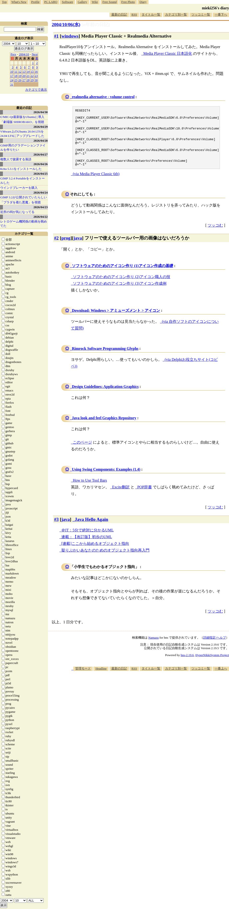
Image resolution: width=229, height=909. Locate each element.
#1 (56, 36)
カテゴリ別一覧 (176, 14)
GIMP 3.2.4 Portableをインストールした (22, 180)
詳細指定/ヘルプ (214, 649)
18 (15, 76)
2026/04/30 (41, 112)
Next (35, 54)
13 (24, 71)
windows (69, 36)
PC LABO (50, 2)
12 (20, 71)
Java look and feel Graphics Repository (104, 429)
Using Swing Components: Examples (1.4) (106, 481)
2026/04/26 (41, 164)
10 (11, 71)
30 (36, 80)
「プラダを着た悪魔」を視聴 (20, 202)
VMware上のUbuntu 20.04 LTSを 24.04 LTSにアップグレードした (22, 134)
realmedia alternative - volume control (103, 97)
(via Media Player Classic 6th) (96, 185)
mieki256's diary (215, 8)
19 (20, 76)
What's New (18, 2)
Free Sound (110, 2)
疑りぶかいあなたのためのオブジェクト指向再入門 (105, 562)
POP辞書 (144, 498)
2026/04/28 (41, 140)
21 (28, 76)
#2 (56, 249)
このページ (82, 454)
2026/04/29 (41, 126)
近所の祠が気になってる (17, 212)
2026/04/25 (41, 173)
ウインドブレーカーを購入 (19, 188)
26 (20, 80)
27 (24, 80)
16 (36, 71)
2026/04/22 (41, 216)
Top (4, 2)
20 (24, 76)
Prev (13, 54)
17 (11, 76)
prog (65, 249)
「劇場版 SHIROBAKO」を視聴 (22, 122)
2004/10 (24, 54)
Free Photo (128, 2)
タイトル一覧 (151, 14)
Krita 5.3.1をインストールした (21, 169)
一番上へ (221, 680)
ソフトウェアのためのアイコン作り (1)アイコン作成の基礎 (122, 277)
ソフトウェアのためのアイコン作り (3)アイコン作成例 (119, 295)
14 (28, 71)
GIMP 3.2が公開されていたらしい (23, 197)
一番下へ (221, 14)
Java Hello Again (91, 530)
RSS (134, 14)
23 (36, 76)
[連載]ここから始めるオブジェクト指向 (95, 555)
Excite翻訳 (121, 498)
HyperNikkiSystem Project (212, 666)
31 (11, 84)
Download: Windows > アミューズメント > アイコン (116, 322)
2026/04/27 (41, 154)
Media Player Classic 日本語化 (167, 53)
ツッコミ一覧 (200, 14)
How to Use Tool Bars (90, 492)
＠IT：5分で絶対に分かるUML (87, 542)
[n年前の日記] (95, 24)
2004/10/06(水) (66, 24)
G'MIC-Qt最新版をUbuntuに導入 (22, 117)
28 (28, 80)
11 (15, 71)
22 (32, 76)
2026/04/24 (41, 192)
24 (11, 80)
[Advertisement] (183, 719)
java (78, 249)
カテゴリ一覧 (24, 233)
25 (15, 80)
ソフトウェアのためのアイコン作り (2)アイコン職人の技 (121, 288)
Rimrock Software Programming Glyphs (105, 360)
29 (32, 80)
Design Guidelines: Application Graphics (105, 398)
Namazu (153, 649)
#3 (56, 530)
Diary (143, 2)
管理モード (83, 680)
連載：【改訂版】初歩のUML (86, 548)
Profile (35, 2)
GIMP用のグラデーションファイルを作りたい (23, 147)
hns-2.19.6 (187, 666)
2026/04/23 (41, 207)
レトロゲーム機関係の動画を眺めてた (23, 224)
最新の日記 (119, 14)
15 (32, 71)
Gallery (82, 2)
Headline (101, 680)
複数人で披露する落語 (15, 159)
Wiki (95, 2)
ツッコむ (215, 237)
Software (67, 2)
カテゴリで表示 (36, 89)
